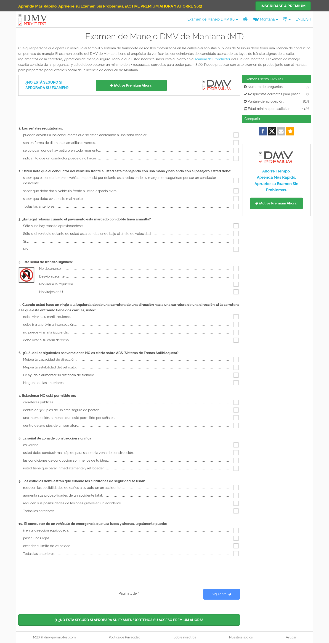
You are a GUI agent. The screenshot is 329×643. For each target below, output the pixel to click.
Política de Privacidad (124, 637)
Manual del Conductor (212, 59)
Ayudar (291, 637)
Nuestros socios (241, 637)
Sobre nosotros (185, 637)
